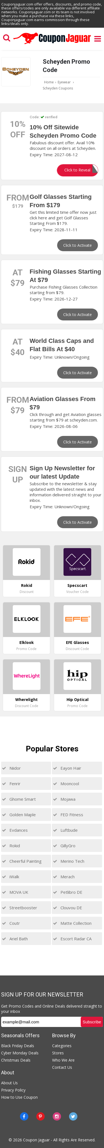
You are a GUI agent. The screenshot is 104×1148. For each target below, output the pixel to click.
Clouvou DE (67, 907)
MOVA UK (15, 892)
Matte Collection (72, 923)
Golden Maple (19, 814)
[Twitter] (73, 1116)
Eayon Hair (67, 768)
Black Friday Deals (17, 1045)
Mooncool (66, 783)
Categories (62, 1045)
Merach (64, 876)
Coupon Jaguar (36, 1139)
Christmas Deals (16, 1060)
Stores (58, 1052)
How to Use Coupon (19, 1097)
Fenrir (11, 783)
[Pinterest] (40, 1116)
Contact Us (62, 1067)
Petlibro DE (67, 892)
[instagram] (57, 1116)
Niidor (11, 768)
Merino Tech (68, 861)
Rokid (11, 845)
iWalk (10, 876)
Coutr (11, 923)
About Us (9, 1082)
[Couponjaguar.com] (52, 44)
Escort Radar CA (72, 938)
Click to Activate (77, 245)
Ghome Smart (19, 799)
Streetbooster (19, 907)
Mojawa (64, 799)
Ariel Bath (15, 938)
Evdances (15, 830)
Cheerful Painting (22, 861)
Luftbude (65, 830)
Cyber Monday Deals (20, 1052)
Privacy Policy (13, 1090)
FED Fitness (68, 814)
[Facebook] (24, 1116)
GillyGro (64, 845)
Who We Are (63, 1060)
